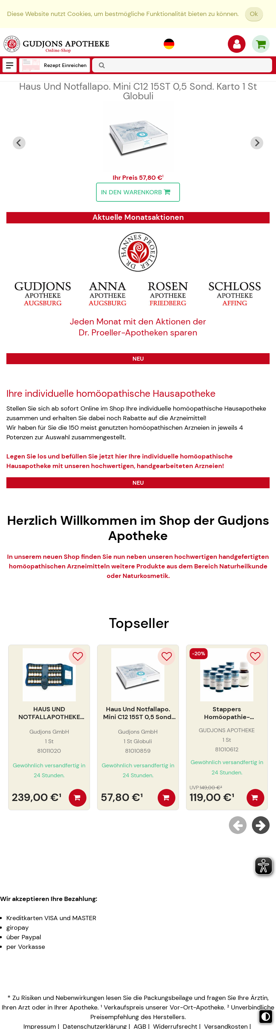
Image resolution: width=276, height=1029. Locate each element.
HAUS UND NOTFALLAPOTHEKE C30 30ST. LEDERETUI (49, 713)
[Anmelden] (237, 45)
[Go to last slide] (19, 143)
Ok (254, 14)
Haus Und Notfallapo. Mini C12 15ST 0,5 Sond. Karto (138, 91)
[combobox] (182, 65)
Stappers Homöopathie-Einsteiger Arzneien (227, 713)
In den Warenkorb (137, 192)
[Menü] (9, 65)
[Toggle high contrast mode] (265, 1016)
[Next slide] (256, 143)
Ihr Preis (126, 177)
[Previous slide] (238, 825)
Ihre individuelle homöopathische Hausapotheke (110, 393)
